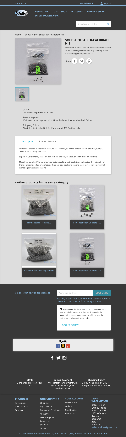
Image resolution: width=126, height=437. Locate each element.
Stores (43, 428)
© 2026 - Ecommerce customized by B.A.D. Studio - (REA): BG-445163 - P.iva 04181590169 (63, 433)
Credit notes (71, 410)
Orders (68, 406)
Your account (74, 398)
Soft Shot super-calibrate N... (87, 222)
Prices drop (20, 403)
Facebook (52, 358)
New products (21, 406)
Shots (64, 11)
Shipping (44, 403)
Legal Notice (46, 406)
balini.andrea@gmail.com (104, 427)
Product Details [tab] (47, 141)
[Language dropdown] (87, 3)
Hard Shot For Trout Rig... (39, 222)
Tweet (82, 61)
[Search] (93, 24)
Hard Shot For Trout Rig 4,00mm (39, 270)
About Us (44, 413)
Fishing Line (41, 11)
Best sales (19, 410)
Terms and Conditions (50, 410)
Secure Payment (47, 417)
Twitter (58, 358)
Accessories (77, 11)
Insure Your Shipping (47, 15)
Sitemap (44, 424)
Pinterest (89, 61)
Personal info (71, 402)
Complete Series (95, 11)
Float (55, 11)
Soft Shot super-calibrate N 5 (87, 270)
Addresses (70, 413)
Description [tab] (27, 141)
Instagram (64, 358)
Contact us (20, 3)
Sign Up (63, 341)
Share (74, 61)
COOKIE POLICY (70, 325)
